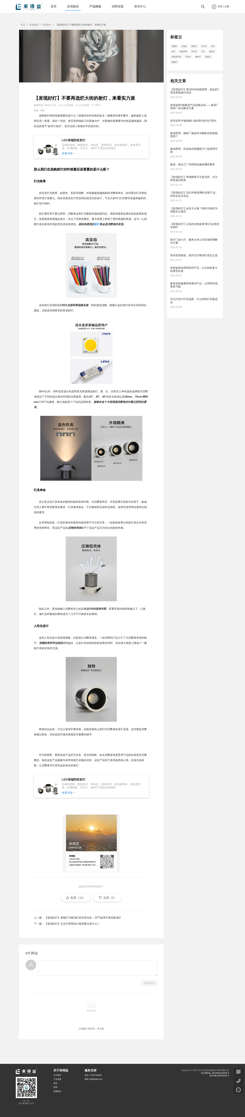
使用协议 (57, 1091)
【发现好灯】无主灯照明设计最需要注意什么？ (72, 933)
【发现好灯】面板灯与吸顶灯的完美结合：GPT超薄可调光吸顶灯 (82, 927)
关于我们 (57, 1075)
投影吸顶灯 (176, 57)
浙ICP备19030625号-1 (219, 1076)
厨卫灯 (194, 51)
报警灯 (194, 46)
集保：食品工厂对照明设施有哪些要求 (192, 164)
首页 (54, 6)
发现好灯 (47, 24)
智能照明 (183, 51)
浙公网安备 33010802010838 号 (215, 1073)
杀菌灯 (174, 46)
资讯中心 (140, 6)
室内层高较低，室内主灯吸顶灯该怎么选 (194, 255)
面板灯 (208, 57)
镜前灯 (212, 51)
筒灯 (213, 46)
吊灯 (203, 51)
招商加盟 (118, 6)
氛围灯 (174, 62)
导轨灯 (188, 57)
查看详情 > (68, 153)
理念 (55, 1083)
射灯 (42, 110)
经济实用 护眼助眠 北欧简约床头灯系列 (193, 120)
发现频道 (73, 6)
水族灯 (184, 46)
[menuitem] (53, 7)
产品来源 (57, 1079)
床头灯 (204, 46)
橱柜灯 (198, 57)
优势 (55, 1087)
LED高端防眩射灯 (73, 140)
